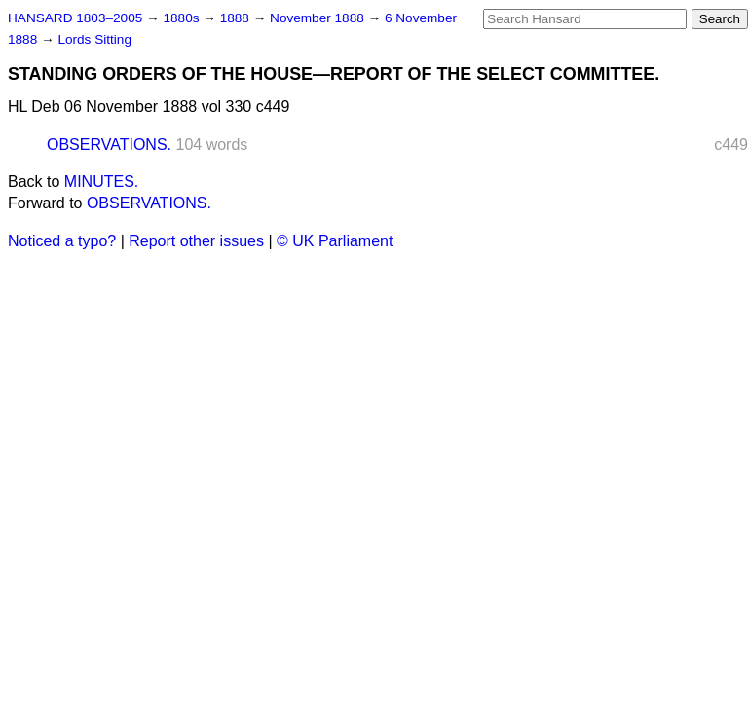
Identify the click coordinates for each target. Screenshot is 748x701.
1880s (183, 18)
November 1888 (319, 18)
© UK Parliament (335, 241)
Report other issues (196, 241)
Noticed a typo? (62, 241)
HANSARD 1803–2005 (75, 18)
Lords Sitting (94, 39)
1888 (236, 18)
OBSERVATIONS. (109, 144)
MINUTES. (101, 181)
